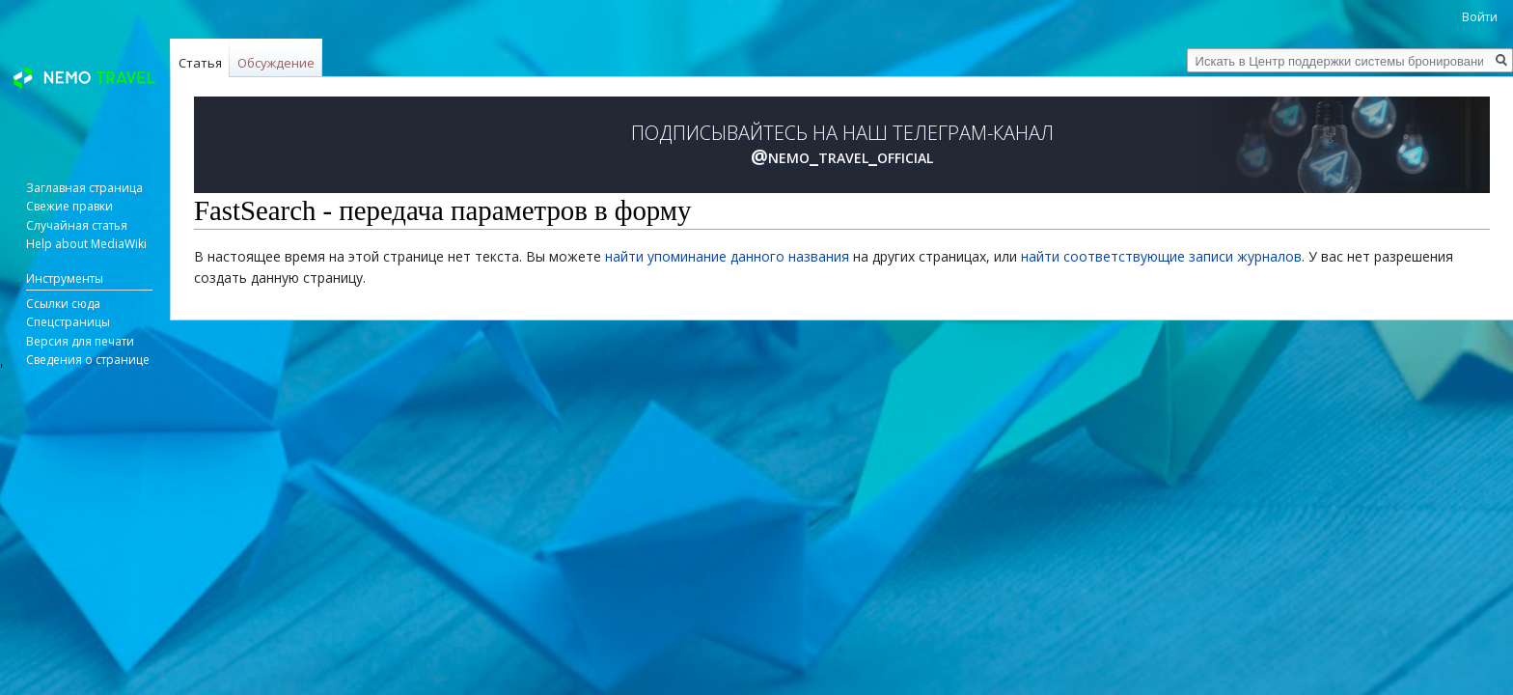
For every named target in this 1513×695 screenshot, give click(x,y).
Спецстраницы (68, 322)
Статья (200, 62)
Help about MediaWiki (86, 244)
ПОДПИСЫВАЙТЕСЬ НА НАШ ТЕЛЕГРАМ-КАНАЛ (842, 145)
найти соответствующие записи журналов (1161, 256)
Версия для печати (80, 341)
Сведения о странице (88, 359)
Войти (1480, 17)
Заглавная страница (84, 188)
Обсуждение (276, 62)
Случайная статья (76, 225)
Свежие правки (69, 206)
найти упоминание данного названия (727, 256)
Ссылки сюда (63, 303)
